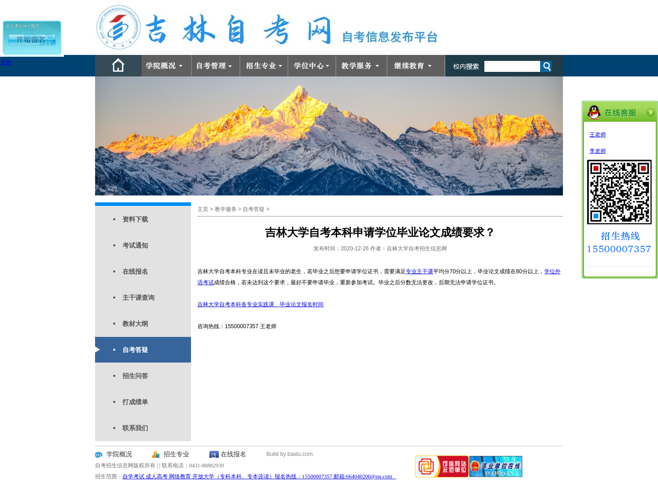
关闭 (5, 62)
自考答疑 (135, 349)
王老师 (597, 134)
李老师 (597, 151)
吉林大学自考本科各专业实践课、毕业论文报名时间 (260, 304)
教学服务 (226, 209)
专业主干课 (419, 271)
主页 (202, 209)
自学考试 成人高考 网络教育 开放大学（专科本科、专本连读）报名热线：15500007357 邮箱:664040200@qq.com (259, 476)
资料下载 (135, 219)
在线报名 (135, 271)
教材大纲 (135, 323)
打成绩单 (135, 402)
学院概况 (119, 454)
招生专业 (176, 454)
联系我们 (135, 428)
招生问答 (135, 375)
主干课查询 (138, 297)
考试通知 (135, 245)
